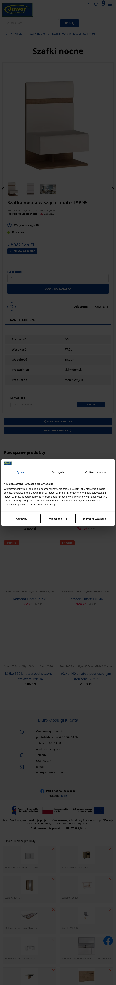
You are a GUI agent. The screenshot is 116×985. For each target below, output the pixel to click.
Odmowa (21, 518)
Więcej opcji (58, 518)
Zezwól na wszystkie (95, 518)
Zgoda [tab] (20, 472)
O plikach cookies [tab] (95, 472)
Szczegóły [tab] (58, 472)
